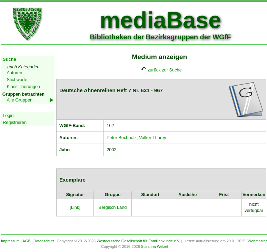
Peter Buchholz (122, 137)
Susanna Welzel (154, 246)
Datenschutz (43, 241)
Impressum (10, 241)
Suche (9, 59)
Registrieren (15, 122)
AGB (26, 241)
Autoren (14, 72)
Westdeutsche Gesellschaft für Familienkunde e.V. (138, 241)
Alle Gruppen (19, 100)
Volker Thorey (152, 137)
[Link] (75, 207)
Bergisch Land (113, 207)
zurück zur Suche (165, 69)
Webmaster (257, 241)
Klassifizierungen (23, 86)
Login (8, 115)
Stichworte (17, 79)
